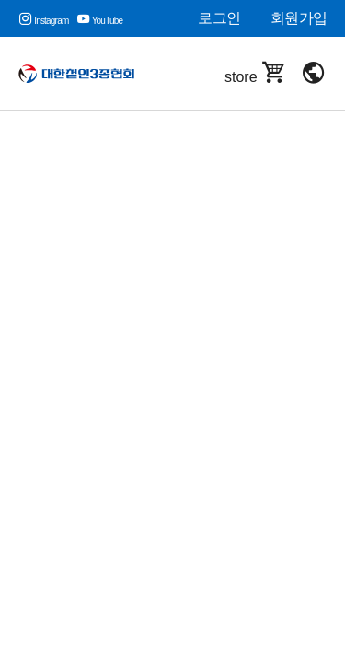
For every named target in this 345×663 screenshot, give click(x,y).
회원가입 (298, 18)
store (255, 73)
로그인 (219, 18)
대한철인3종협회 (82, 73)
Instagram (43, 21)
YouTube (99, 21)
